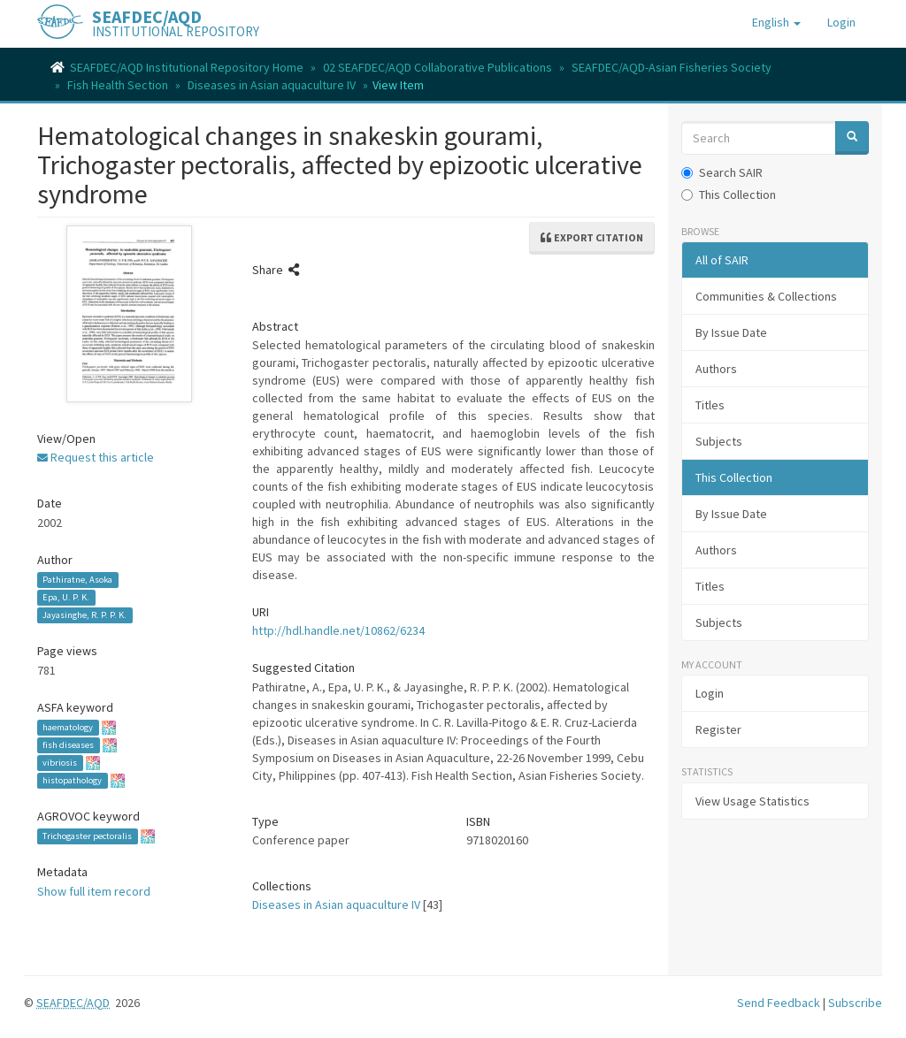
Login (709, 693)
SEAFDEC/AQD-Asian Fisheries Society (672, 67)
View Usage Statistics (752, 801)
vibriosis (59, 762)
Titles (710, 405)
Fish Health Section (117, 85)
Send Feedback (778, 1003)
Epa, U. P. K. (65, 597)
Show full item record (93, 891)
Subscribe (855, 1003)
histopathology (72, 780)
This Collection (728, 194)
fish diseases (68, 745)
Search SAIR (722, 172)
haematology (67, 727)
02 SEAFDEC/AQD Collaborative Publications (437, 67)
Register (718, 729)
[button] (776, 22)
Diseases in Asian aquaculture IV (272, 85)
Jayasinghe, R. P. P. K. (84, 615)
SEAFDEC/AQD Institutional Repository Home (186, 67)
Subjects (718, 441)
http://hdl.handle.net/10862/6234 (338, 630)
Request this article (95, 457)
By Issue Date (731, 332)
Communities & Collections (766, 296)
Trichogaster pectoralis (87, 836)
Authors (716, 369)
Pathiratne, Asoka (77, 579)
